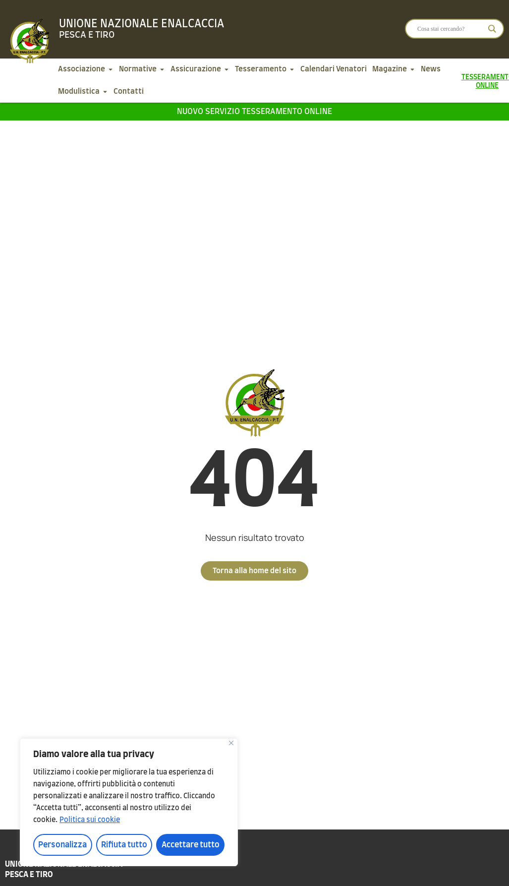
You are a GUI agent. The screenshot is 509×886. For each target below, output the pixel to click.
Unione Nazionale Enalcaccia (141, 23)
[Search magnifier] (492, 29)
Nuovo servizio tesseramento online (254, 112)
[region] (129, 802)
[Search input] (450, 29)
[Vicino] (231, 743)
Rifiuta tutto (124, 845)
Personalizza (62, 845)
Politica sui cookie (89, 820)
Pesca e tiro (86, 35)
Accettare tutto (191, 845)
